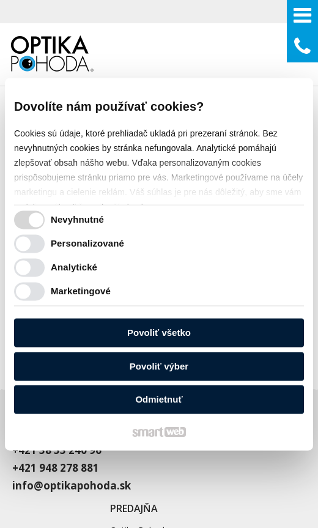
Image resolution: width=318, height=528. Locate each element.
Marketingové (81, 291)
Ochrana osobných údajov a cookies (175, 481)
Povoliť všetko (159, 333)
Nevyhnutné (77, 219)
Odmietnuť (158, 400)
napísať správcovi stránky (63, 481)
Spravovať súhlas (265, 481)
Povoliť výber (159, 366)
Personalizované (87, 243)
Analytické (74, 267)
